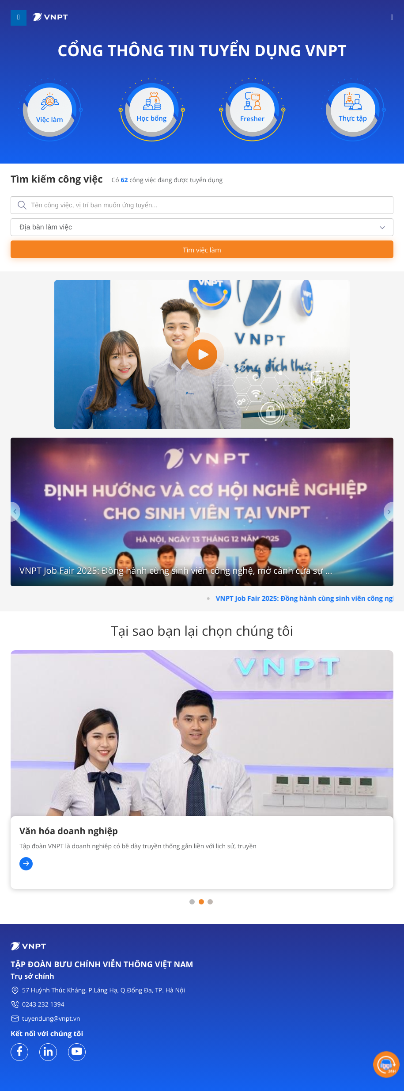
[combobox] (202, 227)
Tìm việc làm (202, 250)
